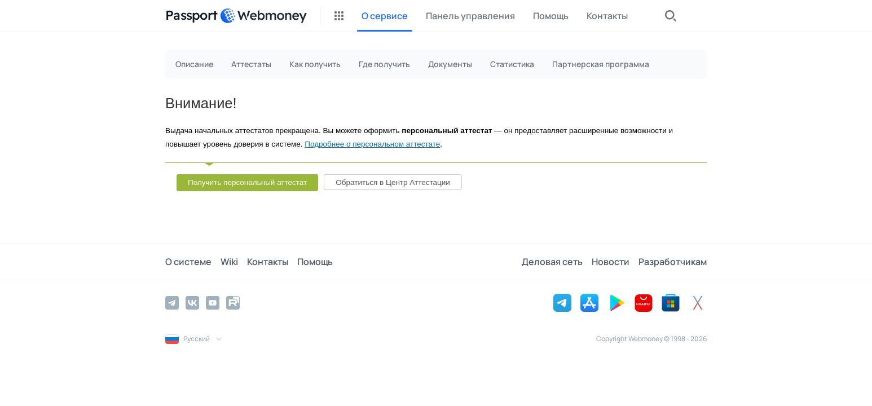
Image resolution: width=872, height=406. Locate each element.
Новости (610, 261)
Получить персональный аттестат (247, 182)
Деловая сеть (552, 261)
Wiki (229, 261)
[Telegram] (172, 303)
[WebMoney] (263, 15)
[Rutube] (233, 303)
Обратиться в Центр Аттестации (393, 182)
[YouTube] (212, 303)
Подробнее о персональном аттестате (372, 144)
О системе (188, 261)
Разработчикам (672, 261)
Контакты (267, 261)
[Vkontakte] (192, 303)
